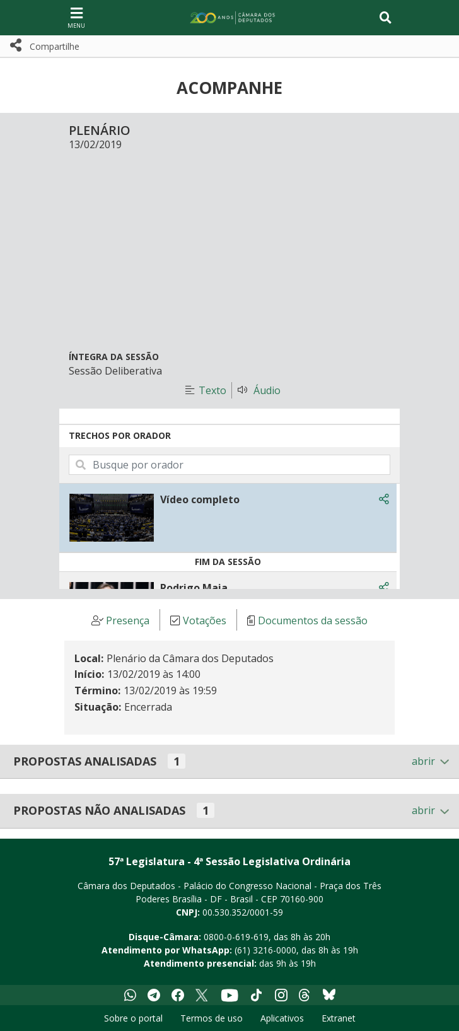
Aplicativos (282, 1018)
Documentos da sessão (313, 620)
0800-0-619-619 (236, 937)
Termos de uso (211, 1018)
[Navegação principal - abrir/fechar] (76, 17)
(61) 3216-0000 (265, 950)
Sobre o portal (133, 1018)
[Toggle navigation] (385, 17)
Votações (204, 620)
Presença (127, 620)
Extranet (339, 1018)
